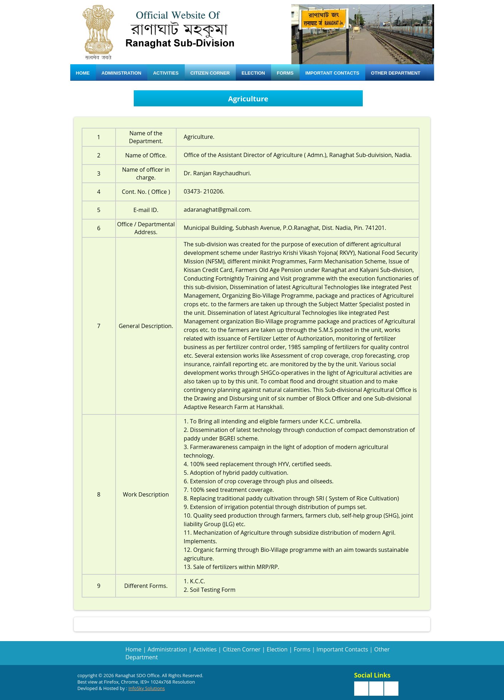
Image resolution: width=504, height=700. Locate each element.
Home (83, 73)
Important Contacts (332, 73)
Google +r (391, 688)
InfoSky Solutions (146, 688)
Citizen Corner (210, 73)
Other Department (395, 73)
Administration (122, 73)
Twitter (376, 688)
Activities (166, 73)
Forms (285, 73)
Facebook (361, 688)
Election (253, 73)
